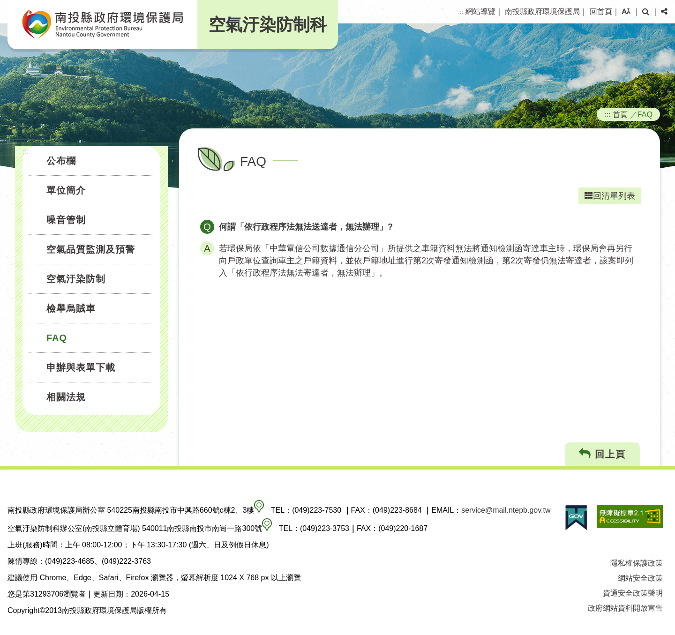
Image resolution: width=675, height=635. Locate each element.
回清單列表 (610, 196)
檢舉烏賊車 (71, 308)
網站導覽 (480, 11)
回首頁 (601, 11)
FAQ (56, 338)
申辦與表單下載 (80, 367)
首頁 (620, 114)
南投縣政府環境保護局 (542, 11)
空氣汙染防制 (75, 279)
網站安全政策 (640, 578)
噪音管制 (66, 220)
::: (460, 11)
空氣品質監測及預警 (90, 249)
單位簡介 (66, 190)
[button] (626, 12)
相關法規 (66, 397)
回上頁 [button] (602, 454)
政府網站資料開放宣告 (625, 608)
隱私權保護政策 (636, 563)
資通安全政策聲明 (633, 593)
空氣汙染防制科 (268, 24)
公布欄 (61, 161)
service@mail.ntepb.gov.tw (505, 510)
